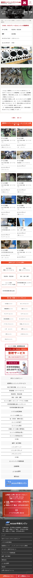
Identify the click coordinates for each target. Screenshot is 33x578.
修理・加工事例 (16, 443)
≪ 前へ (14, 117)
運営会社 (16, 476)
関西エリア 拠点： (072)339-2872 (15, 531)
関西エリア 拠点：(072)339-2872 (17, 505)
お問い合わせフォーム (8, 570)
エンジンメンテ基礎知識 (16, 461)
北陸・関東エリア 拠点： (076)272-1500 (17, 529)
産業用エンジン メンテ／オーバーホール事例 (14, 545)
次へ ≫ (19, 117)
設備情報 (16, 466)
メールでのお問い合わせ (16, 513)
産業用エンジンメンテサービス (16, 383)
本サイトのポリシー (16, 378)
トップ (3, 535)
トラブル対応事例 (16, 411)
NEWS (3, 567)
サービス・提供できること (9, 549)
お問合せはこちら (8, 576)
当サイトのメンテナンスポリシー (11, 538)
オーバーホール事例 (9, 20)
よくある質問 (17, 471)
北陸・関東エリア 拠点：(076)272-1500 (18, 502)
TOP (2, 20)
